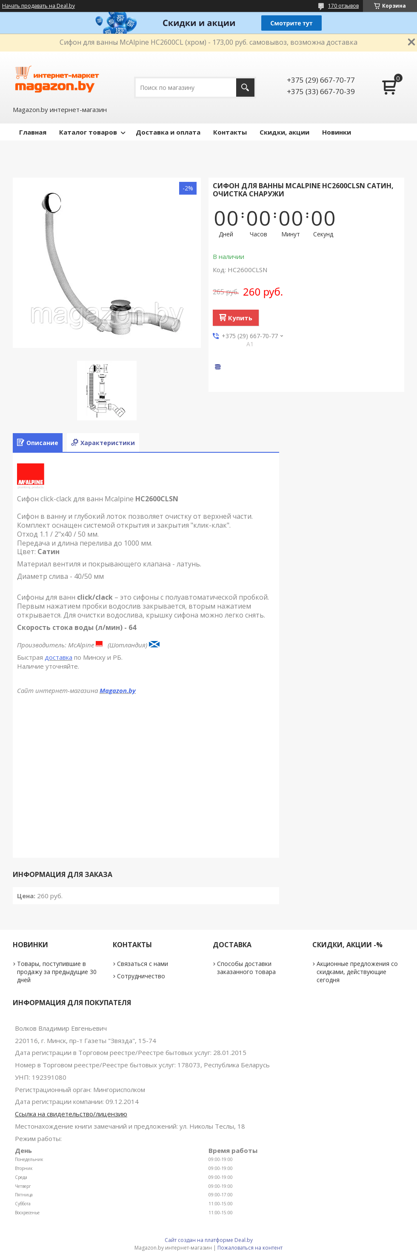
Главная (32, 132)
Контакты (230, 132)
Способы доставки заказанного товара (246, 968)
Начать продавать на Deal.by (38, 6)
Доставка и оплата (168, 132)
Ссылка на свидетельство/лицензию (71, 1113)
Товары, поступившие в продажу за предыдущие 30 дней (57, 972)
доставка (58, 657)
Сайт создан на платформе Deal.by (209, 1240)
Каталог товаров (88, 132)
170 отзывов (343, 5)
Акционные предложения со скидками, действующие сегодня (357, 972)
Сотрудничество (141, 976)
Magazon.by (118, 690)
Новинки (336, 132)
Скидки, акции (284, 132)
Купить (240, 317)
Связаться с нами (142, 964)
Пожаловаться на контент (250, 1247)
